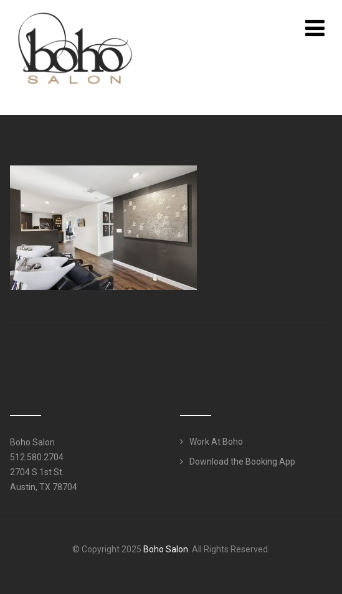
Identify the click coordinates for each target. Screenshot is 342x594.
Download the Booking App (242, 461)
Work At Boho (216, 442)
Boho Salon (165, 549)
